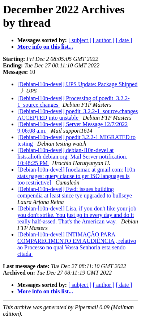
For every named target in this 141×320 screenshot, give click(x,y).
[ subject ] (79, 40)
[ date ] (124, 40)
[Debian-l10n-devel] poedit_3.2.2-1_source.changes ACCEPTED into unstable (77, 114)
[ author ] (104, 40)
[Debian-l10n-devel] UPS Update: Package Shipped (77, 84)
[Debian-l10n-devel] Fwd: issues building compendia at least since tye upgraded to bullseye (75, 192)
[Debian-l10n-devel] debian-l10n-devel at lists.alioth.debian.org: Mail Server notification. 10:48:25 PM (72, 156)
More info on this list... (45, 47)
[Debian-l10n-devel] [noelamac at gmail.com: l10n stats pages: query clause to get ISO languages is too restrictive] (76, 176)
